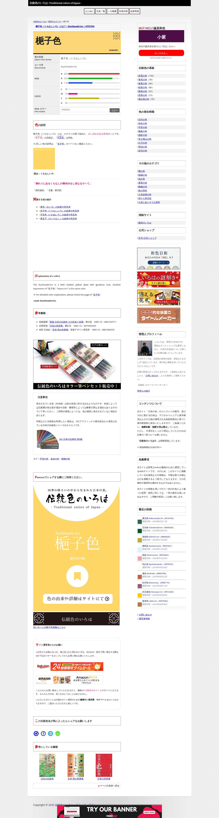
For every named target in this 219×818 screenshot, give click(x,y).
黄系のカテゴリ (54, 21)
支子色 (61, 143)
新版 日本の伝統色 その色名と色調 (66, 321)
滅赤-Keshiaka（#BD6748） (152, 575)
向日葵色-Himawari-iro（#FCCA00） (156, 593)
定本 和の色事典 (60, 329)
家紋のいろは (144, 222)
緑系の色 (142, 87)
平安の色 (44, 458)
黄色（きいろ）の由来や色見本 (55, 206)
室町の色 (142, 135)
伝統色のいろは (55, 3)
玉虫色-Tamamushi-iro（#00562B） (156, 529)
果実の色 (142, 182)
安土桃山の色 (144, 138)
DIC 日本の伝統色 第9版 (59, 439)
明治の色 (142, 146)
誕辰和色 (135, 11)
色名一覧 (100, 11)
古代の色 (142, 119)
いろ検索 (112, 11)
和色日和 (123, 11)
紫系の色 (142, 91)
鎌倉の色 (142, 131)
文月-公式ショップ (147, 237)
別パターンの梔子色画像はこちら (49, 627)
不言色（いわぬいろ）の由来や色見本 (58, 214)
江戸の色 (142, 142)
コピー (114, 110)
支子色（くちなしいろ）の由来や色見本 (59, 210)
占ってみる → (161, 52)
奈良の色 (142, 123)
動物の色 (142, 186)
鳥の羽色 (142, 190)
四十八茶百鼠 (144, 198)
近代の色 (142, 150)
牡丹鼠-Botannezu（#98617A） (154, 584)
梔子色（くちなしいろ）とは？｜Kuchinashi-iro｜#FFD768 (65, 26)
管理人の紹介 (143, 390)
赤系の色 (142, 75)
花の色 (141, 178)
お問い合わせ (152, 375)
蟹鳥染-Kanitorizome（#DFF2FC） (155, 547)
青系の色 (142, 79)
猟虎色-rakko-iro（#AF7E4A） (153, 602)
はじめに (89, 11)
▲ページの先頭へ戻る (108, 785)
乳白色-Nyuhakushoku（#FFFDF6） (155, 566)
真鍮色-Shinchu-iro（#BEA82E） (154, 538)
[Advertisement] (77, 245)
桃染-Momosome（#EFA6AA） (153, 556)
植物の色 (65, 458)
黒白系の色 (143, 99)
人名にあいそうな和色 (149, 202)
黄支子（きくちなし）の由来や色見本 (58, 218)
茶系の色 (142, 95)
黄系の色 (142, 83)
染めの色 (55, 458)
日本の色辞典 (56, 325)
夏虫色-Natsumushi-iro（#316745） (156, 520)
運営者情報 (144, 618)
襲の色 (141, 171)
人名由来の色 (144, 194)
